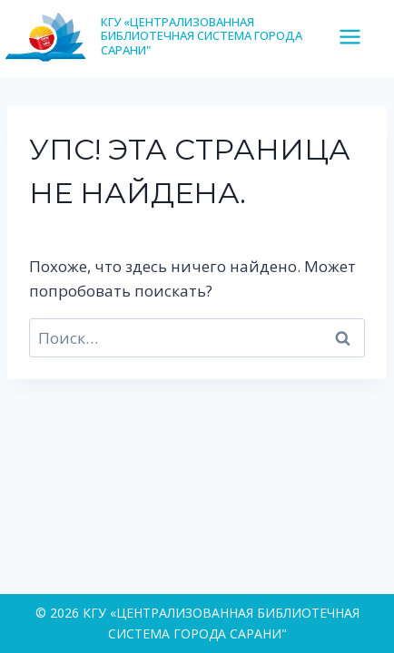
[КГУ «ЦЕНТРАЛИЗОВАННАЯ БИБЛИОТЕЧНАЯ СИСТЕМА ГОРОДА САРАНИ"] (169, 36)
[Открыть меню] (356, 36)
